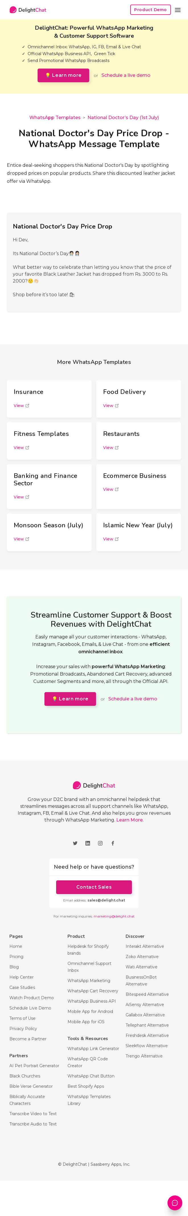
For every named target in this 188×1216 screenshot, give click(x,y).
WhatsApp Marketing (89, 980)
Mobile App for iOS (86, 1021)
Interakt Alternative (145, 946)
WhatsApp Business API (92, 1001)
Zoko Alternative (142, 956)
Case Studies (22, 987)
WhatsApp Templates (55, 117)
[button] (177, 9)
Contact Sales (94, 887)
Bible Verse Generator (31, 1086)
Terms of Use (22, 1018)
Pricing (16, 956)
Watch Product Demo (31, 997)
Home (15, 946)
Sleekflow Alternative (147, 1045)
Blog (14, 966)
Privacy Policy (23, 1028)
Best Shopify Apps (86, 1086)
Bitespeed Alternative (147, 994)
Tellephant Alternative (147, 1025)
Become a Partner (27, 1038)
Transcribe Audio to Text (33, 1124)
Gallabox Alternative (145, 1014)
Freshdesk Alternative (147, 1035)
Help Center (21, 977)
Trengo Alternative (144, 1056)
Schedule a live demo (125, 75)
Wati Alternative (142, 966)
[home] (26, 9)
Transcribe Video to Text (33, 1113)
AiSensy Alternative (145, 1004)
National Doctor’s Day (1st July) (123, 117)
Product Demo (150, 9)
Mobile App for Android (90, 1011)
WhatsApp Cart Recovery (93, 990)
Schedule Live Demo (30, 1008)
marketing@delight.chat (114, 916)
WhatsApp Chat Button (91, 1076)
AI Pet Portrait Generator (34, 1065)
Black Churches (24, 1076)
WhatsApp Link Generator (93, 1048)
